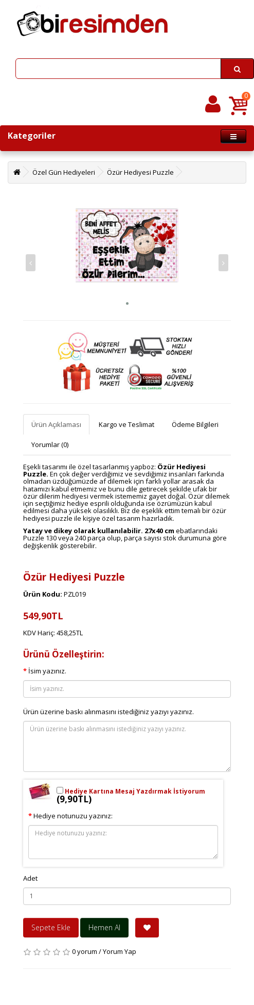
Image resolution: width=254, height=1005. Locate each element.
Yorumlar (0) (49, 444)
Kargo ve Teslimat (126, 424)
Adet (30, 878)
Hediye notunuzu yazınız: (73, 815)
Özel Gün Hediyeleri (63, 172)
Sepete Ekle (50, 927)
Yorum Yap (119, 951)
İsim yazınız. (47, 671)
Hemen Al (104, 927)
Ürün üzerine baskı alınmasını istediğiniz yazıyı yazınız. (108, 711)
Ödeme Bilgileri (195, 424)
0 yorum (84, 951)
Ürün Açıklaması (56, 424)
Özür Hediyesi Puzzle (140, 172)
